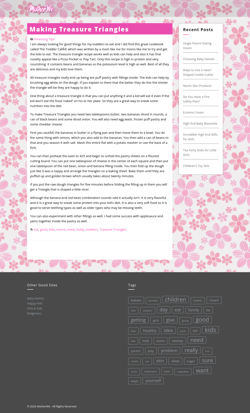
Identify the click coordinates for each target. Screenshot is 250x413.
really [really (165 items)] (190, 348)
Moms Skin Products (197, 86)
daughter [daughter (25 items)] (146, 310)
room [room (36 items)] (134, 361)
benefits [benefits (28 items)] (151, 300)
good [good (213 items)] (201, 318)
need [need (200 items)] (195, 338)
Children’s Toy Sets (196, 166)
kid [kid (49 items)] (194, 329)
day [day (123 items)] (162, 309)
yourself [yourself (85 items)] (153, 380)
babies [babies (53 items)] (134, 300)
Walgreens (34, 313)
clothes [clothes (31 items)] (196, 299)
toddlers (92, 229)
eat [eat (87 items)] (176, 309)
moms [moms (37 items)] (159, 340)
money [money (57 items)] (176, 339)
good (43, 229)
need (70, 229)
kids (52, 229)
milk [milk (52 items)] (144, 340)
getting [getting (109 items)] (136, 319)
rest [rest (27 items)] (206, 349)
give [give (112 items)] (169, 319)
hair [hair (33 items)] (132, 331)
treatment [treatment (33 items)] (150, 371)
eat (36, 229)
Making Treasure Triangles (79, 29)
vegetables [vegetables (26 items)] (182, 370)
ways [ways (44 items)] (134, 381)
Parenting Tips (44, 39)
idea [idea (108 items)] (167, 329)
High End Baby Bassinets (200, 123)
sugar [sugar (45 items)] (190, 360)
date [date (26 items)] (131, 310)
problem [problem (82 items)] (168, 350)
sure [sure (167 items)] (206, 358)
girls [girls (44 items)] (155, 320)
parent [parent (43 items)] (135, 351)
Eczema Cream (193, 112)
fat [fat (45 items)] (207, 308)
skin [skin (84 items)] (159, 360)
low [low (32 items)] (132, 341)
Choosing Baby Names (199, 59)
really (80, 229)
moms (60, 229)
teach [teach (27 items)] (134, 371)
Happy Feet (34, 303)
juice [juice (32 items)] (182, 330)
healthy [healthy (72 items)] (148, 330)
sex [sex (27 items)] (146, 360)
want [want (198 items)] (201, 369)
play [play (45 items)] (150, 350)
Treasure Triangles (112, 229)
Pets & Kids (34, 308)
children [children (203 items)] (173, 298)
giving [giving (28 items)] (184, 319)
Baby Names (35, 298)
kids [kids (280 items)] (209, 328)
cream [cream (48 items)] (212, 298)
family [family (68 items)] (192, 308)
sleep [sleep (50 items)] (175, 360)
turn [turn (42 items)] (166, 370)
